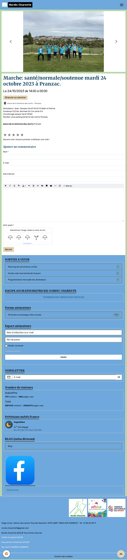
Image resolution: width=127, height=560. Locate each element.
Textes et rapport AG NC (12, 537)
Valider (63, 357)
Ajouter (8, 249)
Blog (10, 446)
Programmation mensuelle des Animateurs (63, 279)
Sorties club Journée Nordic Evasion (63, 273)
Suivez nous (13, 490)
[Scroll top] (121, 554)
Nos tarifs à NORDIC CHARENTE (15, 547)
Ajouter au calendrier (15, 97)
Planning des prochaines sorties (63, 266)
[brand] (17, 4)
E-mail (6, 163)
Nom (5, 152)
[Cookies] (6, 553)
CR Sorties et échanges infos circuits (63, 314)
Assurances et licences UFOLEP (16, 542)
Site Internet (8, 174)
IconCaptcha (27, 243)
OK (119, 377)
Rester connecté (15, 346)
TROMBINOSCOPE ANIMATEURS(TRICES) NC (63, 297)
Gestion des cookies (63, 556)
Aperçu (67, 185)
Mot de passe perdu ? (12, 351)
